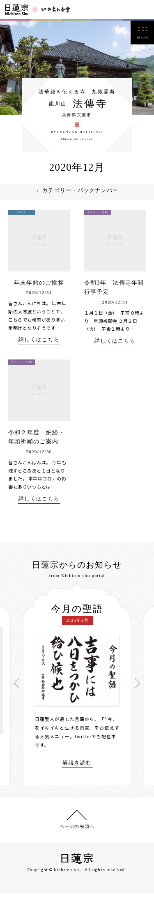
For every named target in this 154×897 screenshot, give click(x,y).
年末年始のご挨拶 (39, 287)
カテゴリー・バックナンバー (82, 195)
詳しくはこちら (39, 345)
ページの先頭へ (77, 829)
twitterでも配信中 (96, 740)
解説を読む (77, 767)
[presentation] (16, 687)
